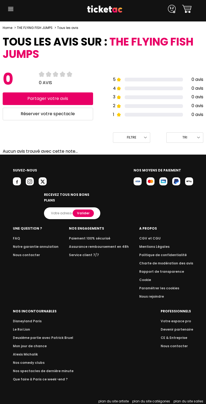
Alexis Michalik (25, 354)
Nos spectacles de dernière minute (43, 371)
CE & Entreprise (174, 337)
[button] (10, 9)
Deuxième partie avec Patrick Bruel (43, 337)
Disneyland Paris (27, 321)
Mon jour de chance (30, 346)
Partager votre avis (47, 98)
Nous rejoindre (151, 296)
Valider (83, 213)
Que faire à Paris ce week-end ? (40, 379)
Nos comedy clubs (29, 362)
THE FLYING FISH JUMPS (35, 27)
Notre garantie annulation (35, 246)
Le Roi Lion (21, 329)
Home (7, 27)
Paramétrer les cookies (159, 288)
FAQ (16, 238)
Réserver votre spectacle (48, 114)
